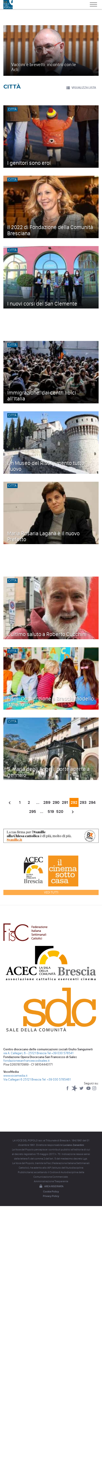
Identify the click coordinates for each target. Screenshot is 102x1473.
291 (65, 802)
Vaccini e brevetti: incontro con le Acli (43, 67)
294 (92, 802)
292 (74, 802)
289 (46, 802)
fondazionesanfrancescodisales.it (26, 1061)
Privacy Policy (51, 1196)
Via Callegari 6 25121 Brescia (22, 1079)
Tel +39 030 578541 (60, 1053)
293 (83, 802)
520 (59, 811)
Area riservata (51, 1186)
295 (32, 811)
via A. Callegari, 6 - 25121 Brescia (24, 1053)
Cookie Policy (51, 1191)
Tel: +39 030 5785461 (56, 1079)
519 (51, 811)
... (37, 802)
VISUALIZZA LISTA (81, 88)
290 (56, 802)
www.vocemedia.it (15, 1076)
